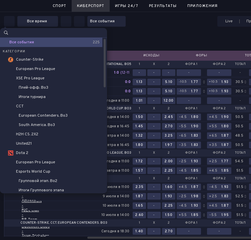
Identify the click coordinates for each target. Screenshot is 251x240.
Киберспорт (90, 6)
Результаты (163, 6)
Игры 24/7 (126, 6)
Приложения (202, 6)
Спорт (59, 6)
